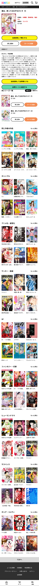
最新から (34, 90)
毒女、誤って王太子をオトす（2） (22, 111)
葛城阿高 (30, 17)
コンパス (25, 21)
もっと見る (34, 128)
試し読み (10, 43)
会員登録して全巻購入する (19, 81)
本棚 (33, 584)
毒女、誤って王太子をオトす (20, 7)
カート (19, 584)
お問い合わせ (23, 571)
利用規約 (19, 568)
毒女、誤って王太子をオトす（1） (22, 96)
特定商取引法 (28, 568)
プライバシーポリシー (11, 571)
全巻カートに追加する (19, 87)
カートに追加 (28, 43)
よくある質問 (11, 568)
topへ (19, 560)
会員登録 (25, 3)
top (3, 7)
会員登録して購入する (19, 38)
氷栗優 (25, 17)
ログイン (17, 3)
